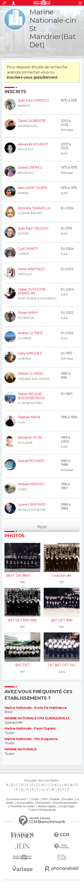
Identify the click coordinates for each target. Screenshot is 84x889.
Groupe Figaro (67, 806)
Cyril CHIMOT (28, 249)
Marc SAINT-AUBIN (32, 188)
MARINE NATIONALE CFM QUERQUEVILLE (37, 718)
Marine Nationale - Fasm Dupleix (30, 728)
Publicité (54, 799)
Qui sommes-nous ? (17, 799)
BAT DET (22, 665)
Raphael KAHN (29, 417)
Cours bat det (61, 575)
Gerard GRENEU (30, 167)
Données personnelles (65, 802)
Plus (42, 527)
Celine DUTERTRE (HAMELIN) (32, 291)
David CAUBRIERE (32, 121)
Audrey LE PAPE (30, 333)
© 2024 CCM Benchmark (42, 810)
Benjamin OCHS (30, 437)
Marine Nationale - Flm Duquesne (31, 739)
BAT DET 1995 (61, 620)
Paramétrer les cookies (22, 806)
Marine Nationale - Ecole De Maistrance (35, 708)
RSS (44, 799)
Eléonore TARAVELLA (34, 208)
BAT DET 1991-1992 (22, 620)
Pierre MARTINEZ (31, 269)
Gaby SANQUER (30, 353)
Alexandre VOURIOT (33, 144)
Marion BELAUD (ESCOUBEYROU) (31, 396)
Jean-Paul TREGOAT (33, 228)
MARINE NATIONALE (20, 749)
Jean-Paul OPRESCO (33, 100)
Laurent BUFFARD (32, 504)
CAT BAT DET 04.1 (61, 665)
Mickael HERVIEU (31, 484)
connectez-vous (35, 72)
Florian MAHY (28, 313)
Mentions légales (47, 806)
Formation (67, 799)
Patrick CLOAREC (31, 374)
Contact (35, 799)
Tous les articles (24, 802)
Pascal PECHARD (31, 461)
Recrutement (43, 802)
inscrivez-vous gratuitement (32, 77)
